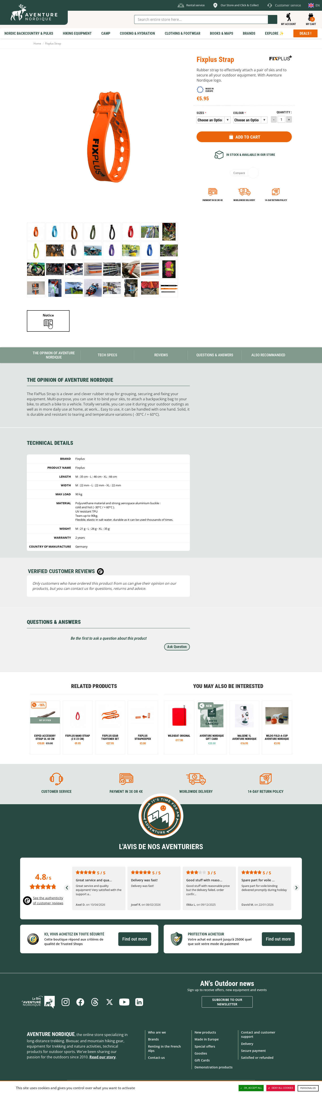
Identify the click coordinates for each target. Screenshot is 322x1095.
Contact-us (156, 1057)
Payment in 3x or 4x (213, 200)
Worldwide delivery (244, 200)
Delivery (247, 1044)
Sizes (200, 113)
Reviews (161, 355)
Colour (238, 113)
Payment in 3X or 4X (126, 791)
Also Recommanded (268, 355)
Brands (153, 1039)
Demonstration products (214, 1067)
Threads (94, 1002)
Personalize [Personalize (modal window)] (308, 1088)
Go (272, 19)
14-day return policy (276, 200)
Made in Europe (207, 1039)
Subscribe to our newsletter (227, 1002)
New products (205, 1032)
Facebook (80, 1002)
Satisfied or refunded (257, 1057)
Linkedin (139, 1002)
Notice (48, 315)
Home (37, 43)
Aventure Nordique (51, 1034)
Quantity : (284, 112)
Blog (38, 1002)
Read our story (102, 1057)
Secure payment (253, 1051)
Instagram (65, 1002)
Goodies (201, 1053)
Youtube (124, 1002)
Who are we (157, 1032)
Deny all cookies (280, 1088)
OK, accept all (251, 1088)
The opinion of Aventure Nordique (54, 355)
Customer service (56, 791)
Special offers (205, 1046)
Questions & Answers (214, 355)
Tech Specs (107, 355)
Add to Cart (247, 137)
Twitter (109, 1002)
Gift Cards (202, 1060)
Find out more (134, 939)
